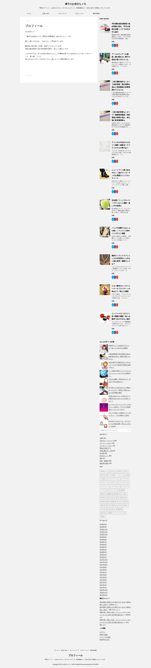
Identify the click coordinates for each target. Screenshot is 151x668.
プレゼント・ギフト (106, 446)
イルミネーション (113, 479)
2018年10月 (103, 534)
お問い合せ (45, 13)
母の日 (126, 501)
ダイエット (104, 482)
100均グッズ (104, 471)
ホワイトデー (112, 490)
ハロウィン (113, 482)
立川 (102, 509)
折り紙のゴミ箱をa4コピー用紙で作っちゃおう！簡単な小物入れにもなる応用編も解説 (120, 390)
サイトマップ (62, 13)
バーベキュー (115, 486)
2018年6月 (103, 544)
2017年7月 (103, 572)
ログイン (102, 632)
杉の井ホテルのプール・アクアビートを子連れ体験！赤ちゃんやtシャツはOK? (120, 423)
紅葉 (112, 509)
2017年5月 (103, 577)
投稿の (103, 635)
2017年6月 (103, 575)
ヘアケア (103, 490)
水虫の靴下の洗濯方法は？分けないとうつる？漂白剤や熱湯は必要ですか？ (120, 365)
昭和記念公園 (105, 501)
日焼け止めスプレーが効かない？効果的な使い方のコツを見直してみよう (120, 398)
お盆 (102, 475)
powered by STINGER (92, 664)
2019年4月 (103, 527)
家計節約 (116, 494)
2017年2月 (103, 585)
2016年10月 (103, 595)
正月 (120, 501)
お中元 (119, 471)
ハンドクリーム (123, 482)
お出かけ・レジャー (106, 440)
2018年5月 (103, 547)
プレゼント (125, 486)
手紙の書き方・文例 (106, 451)
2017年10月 (103, 565)
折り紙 (115, 498)
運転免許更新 (104, 463)
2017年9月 (103, 567)
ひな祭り (103, 479)
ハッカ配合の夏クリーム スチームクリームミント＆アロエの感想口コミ (120, 373)
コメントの (105, 637)
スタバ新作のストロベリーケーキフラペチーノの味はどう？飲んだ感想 (121, 288)
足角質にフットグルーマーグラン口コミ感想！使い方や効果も (121, 203)
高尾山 (103, 517)
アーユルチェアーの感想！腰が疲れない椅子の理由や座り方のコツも (121, 56)
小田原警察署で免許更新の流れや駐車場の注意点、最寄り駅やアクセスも (120, 356)
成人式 (109, 498)
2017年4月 (103, 580)
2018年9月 (103, 537)
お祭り (108, 475)
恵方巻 (103, 498)
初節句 (103, 494)
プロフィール (79, 13)
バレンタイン (105, 486)
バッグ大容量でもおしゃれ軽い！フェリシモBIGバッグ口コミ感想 (121, 230)
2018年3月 (103, 552)
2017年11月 (103, 562)
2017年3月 (103, 582)
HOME (27, 20)
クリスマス (125, 479)
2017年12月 (103, 560)
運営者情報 (96, 13)
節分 (107, 509)
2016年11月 (103, 592)
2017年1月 (103, 587)
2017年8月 (103, 570)
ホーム (29, 13)
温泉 (113, 505)
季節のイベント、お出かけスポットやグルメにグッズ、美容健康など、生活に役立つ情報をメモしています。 (75, 659)
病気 (101, 458)
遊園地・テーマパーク (115, 513)
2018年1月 (103, 557)
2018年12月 (103, 529)
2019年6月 (103, 524)
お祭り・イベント (117, 475)
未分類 (102, 453)
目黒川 (125, 505)
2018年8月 (103, 539)
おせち (112, 471)
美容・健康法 (104, 461)
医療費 (109, 494)
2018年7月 (103, 542)
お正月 (125, 471)
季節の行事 (103, 448)
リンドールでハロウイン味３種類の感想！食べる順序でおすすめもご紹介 (121, 316)
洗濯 (102, 505)
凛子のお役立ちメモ (75, 4)
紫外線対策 (119, 509)
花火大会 (103, 513)
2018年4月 (103, 549)
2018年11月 (103, 532)
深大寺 (108, 505)
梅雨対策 (114, 501)
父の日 (119, 505)
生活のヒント (104, 456)
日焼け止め (123, 498)
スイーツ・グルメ (105, 443)
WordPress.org (104, 639)
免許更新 (121, 490)
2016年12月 (103, 590)
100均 (101, 438)
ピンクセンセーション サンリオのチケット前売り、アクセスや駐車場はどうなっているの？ (120, 407)
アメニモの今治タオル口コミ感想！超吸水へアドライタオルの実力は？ (121, 145)
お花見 (127, 475)
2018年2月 (103, 554)
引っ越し (124, 494)
